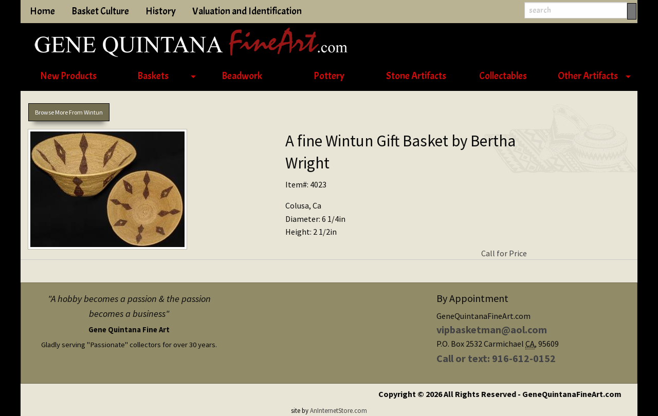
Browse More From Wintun (69, 112)
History (160, 11)
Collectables (503, 76)
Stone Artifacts (416, 76)
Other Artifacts (588, 76)
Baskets (153, 76)
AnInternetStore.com (338, 410)
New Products (68, 76)
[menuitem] (68, 76)
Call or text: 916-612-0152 (496, 358)
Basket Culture (100, 11)
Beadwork (242, 76)
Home (42, 11)
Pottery (329, 76)
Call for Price (504, 253)
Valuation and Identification (247, 11)
